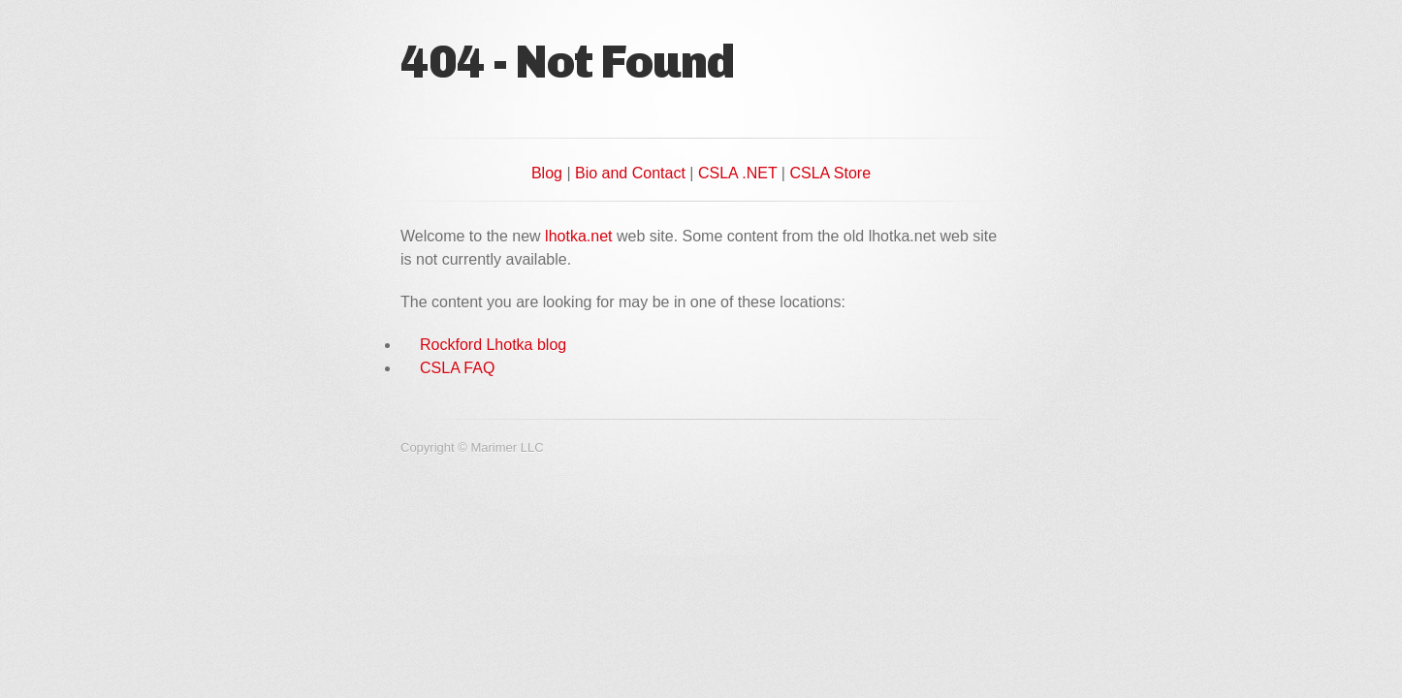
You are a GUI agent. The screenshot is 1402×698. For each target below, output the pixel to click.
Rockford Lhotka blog (493, 344)
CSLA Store (830, 173)
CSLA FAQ (457, 368)
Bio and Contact (630, 173)
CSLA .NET (738, 173)
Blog (546, 173)
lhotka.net (578, 236)
